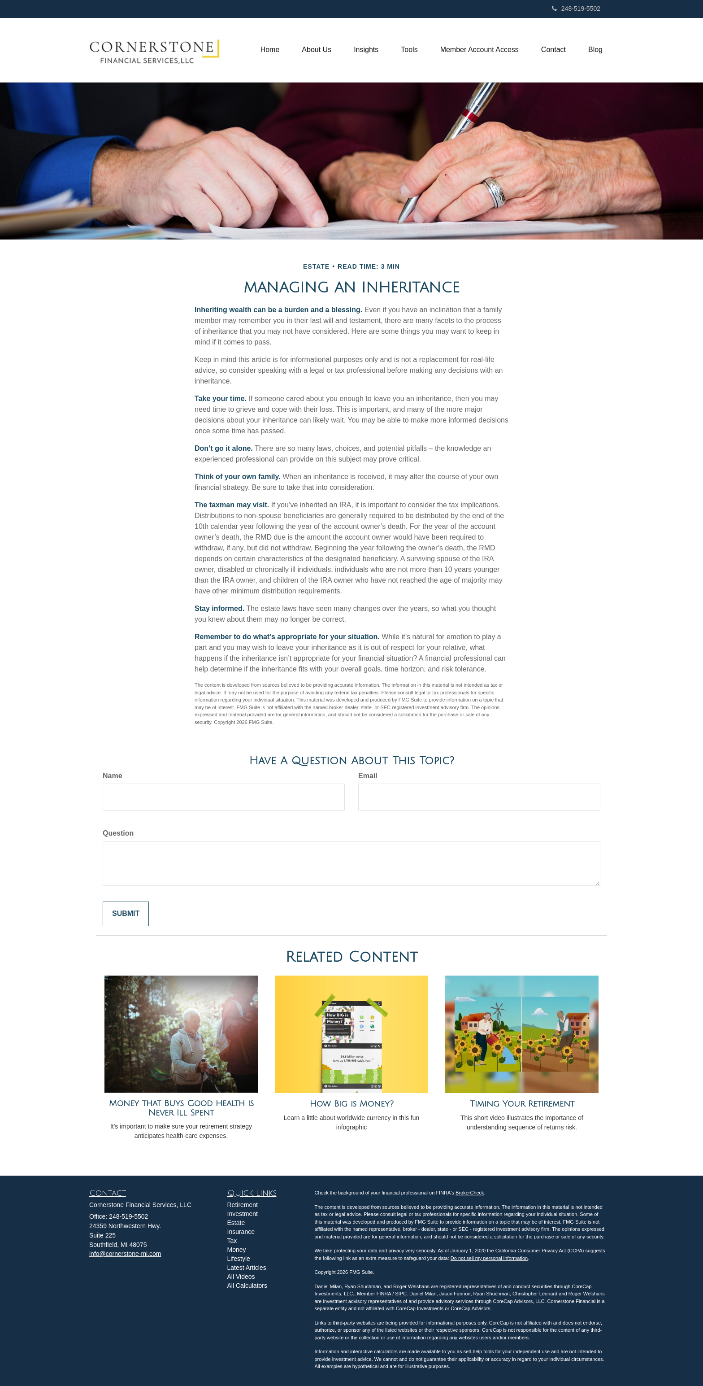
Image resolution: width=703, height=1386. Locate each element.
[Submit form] (126, 914)
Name (112, 776)
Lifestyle (238, 1258)
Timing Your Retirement (522, 1103)
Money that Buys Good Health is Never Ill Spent (181, 1108)
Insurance (241, 1231)
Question (118, 833)
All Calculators (247, 1285)
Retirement (242, 1204)
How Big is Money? (352, 1103)
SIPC (401, 1293)
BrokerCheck (470, 1192)
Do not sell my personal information (489, 1258)
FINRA (384, 1293)
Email (368, 776)
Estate (236, 1222)
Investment (242, 1213)
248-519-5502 (576, 8)
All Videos (241, 1276)
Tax (232, 1240)
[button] (317, 50)
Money (236, 1249)
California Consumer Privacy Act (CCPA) (539, 1250)
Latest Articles (246, 1267)
